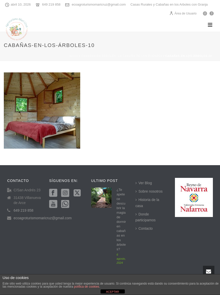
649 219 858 (51, 4)
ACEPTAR (112, 291)
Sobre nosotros (149, 191)
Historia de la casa (147, 203)
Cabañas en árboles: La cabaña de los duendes (121, 56)
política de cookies (86, 286)
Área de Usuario (183, 13)
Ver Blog (143, 183)
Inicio (73, 56)
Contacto (144, 228)
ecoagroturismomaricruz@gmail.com (99, 4)
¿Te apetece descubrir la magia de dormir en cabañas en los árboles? (121, 219)
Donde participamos (145, 217)
